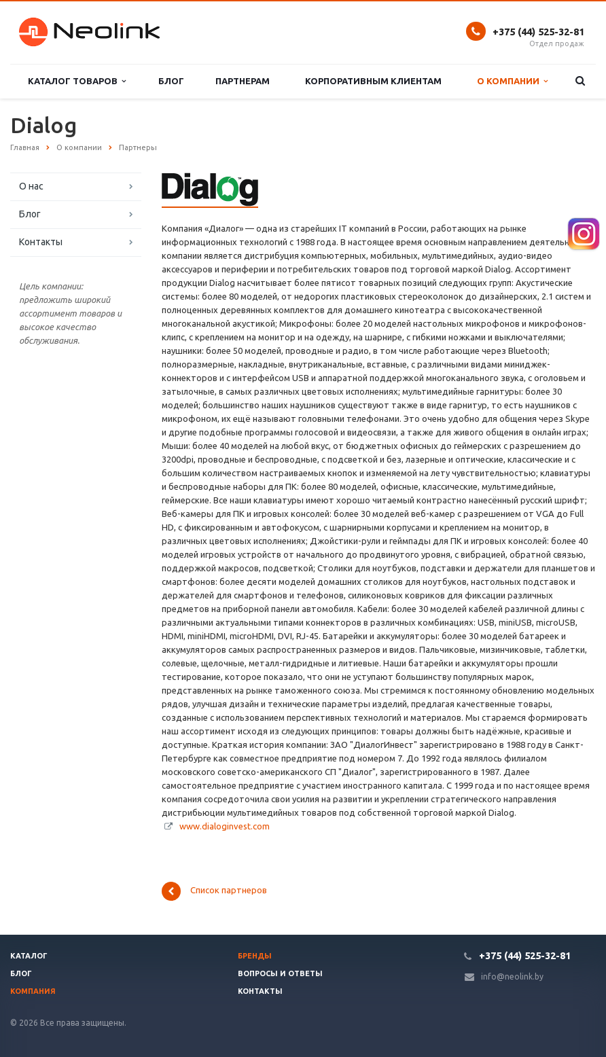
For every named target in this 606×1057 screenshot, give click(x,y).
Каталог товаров (77, 81)
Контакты (41, 241)
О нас (31, 186)
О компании (512, 81)
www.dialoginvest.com (224, 826)
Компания (33, 991)
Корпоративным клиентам (373, 81)
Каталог (29, 956)
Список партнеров (214, 891)
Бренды (255, 956)
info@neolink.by (512, 976)
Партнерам (242, 81)
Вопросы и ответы (280, 973)
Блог (171, 81)
